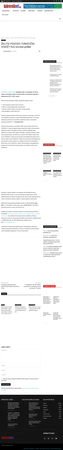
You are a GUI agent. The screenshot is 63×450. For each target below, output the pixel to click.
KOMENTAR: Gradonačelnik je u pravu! (47, 314)
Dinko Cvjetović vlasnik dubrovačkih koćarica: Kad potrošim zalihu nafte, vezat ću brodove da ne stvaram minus (6, 310)
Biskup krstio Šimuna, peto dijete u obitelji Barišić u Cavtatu (35, 423)
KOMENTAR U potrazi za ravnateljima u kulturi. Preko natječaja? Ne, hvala (56, 300)
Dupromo (7, 38)
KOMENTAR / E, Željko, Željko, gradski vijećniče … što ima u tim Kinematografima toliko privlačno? (47, 300)
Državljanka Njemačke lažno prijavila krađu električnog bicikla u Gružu (10, 286)
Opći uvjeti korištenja (44, 448)
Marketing (32, 448)
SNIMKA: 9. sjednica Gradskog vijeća (47, 174)
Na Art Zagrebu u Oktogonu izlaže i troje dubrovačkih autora (51, 241)
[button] (60, 19)
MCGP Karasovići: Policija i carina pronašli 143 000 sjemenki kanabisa (35, 308)
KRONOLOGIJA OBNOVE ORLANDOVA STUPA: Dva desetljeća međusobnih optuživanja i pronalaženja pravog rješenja (14, 405)
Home (2, 38)
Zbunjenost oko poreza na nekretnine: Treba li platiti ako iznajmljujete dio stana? (52, 254)
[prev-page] (2, 317)
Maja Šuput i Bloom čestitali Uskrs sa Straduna (33, 416)
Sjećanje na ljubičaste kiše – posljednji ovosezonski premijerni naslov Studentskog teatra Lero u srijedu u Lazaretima (56, 82)
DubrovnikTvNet (47, 153)
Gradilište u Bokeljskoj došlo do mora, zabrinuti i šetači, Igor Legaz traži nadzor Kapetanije (52, 248)
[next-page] (5, 317)
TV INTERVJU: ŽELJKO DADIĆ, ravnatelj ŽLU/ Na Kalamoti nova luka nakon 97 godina (32, 286)
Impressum (26, 448)
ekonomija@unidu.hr (9, 222)
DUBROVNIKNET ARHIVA (55, 448)
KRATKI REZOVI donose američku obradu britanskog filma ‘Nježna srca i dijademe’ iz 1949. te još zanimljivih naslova (47, 159)
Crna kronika (18, 305)
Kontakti (37, 448)
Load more (52, 96)
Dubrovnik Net (7, 51)
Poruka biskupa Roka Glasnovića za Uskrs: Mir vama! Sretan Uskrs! (57, 158)
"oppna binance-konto (48, 240)
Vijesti (3, 305)
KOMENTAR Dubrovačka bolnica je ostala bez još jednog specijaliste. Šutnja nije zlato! (57, 316)
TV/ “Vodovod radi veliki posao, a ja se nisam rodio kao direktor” (57, 174)
